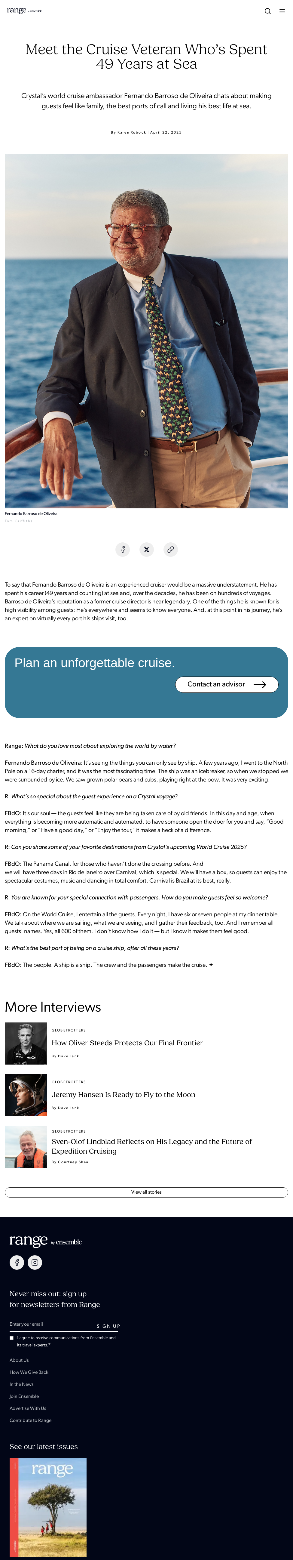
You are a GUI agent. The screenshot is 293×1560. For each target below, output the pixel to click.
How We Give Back (29, 1372)
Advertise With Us (28, 1408)
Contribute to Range (30, 1420)
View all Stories (146, 1192)
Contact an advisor (227, 684)
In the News (22, 1384)
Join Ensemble (24, 1396)
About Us (19, 1360)
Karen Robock (132, 132)
